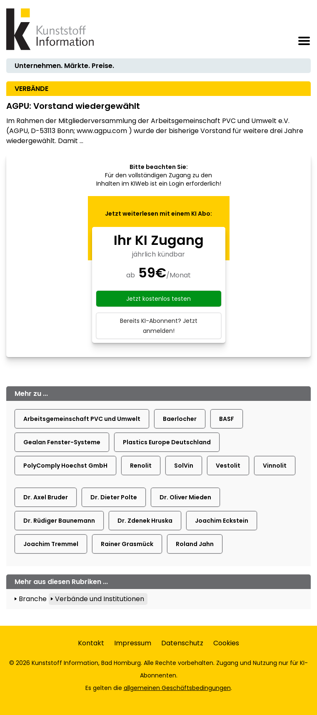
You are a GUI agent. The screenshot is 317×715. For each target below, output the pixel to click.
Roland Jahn (195, 544)
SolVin (183, 465)
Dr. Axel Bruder (45, 497)
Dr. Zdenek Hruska (144, 520)
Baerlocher (180, 419)
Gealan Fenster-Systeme (61, 442)
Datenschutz (182, 643)
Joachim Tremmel (50, 544)
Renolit (141, 465)
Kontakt (91, 643)
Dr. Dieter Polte (113, 497)
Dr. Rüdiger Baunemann (59, 520)
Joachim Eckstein (221, 520)
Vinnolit (275, 465)
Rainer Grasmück (127, 544)
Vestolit (228, 465)
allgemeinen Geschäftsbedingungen (177, 688)
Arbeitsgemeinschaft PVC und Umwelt (81, 419)
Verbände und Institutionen (99, 599)
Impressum (132, 643)
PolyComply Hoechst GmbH (65, 465)
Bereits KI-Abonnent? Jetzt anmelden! (158, 326)
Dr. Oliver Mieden (185, 497)
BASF (226, 419)
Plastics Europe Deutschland (167, 442)
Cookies (226, 643)
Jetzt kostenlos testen (158, 299)
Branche (33, 599)
